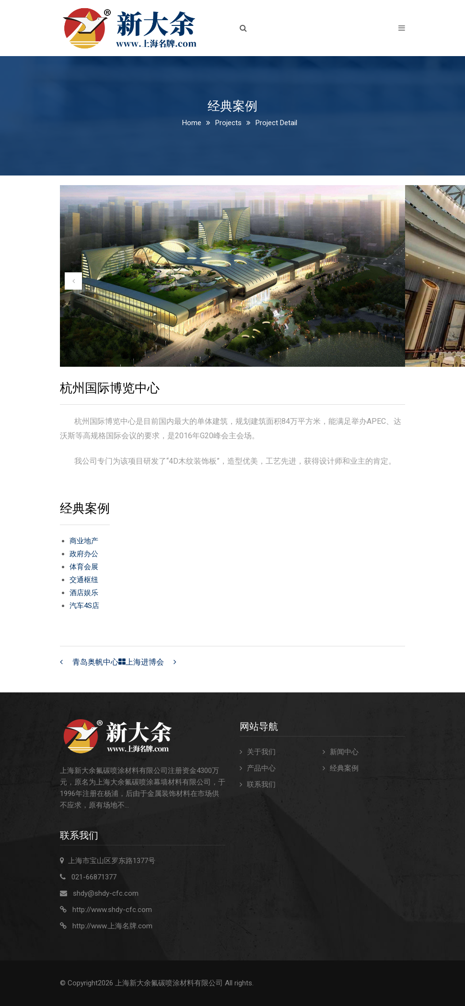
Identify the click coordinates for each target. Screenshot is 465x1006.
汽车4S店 (84, 605)
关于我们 (261, 752)
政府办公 (84, 554)
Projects (228, 122)
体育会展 (84, 566)
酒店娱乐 (84, 592)
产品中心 (261, 768)
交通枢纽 (84, 579)
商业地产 (84, 541)
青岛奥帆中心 (95, 662)
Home (191, 122)
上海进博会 (145, 662)
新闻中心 (344, 752)
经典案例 (344, 768)
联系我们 (261, 784)
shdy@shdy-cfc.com (106, 893)
